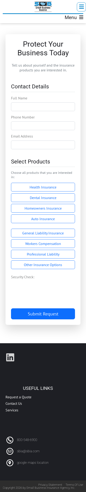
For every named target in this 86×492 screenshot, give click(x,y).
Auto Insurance (43, 218)
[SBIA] (43, 6)
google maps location (33, 463)
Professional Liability (43, 254)
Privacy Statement (50, 484)
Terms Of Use (74, 484)
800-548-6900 (27, 440)
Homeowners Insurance (43, 208)
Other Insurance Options (43, 264)
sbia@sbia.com (28, 451)
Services (12, 410)
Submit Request (43, 314)
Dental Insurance (43, 197)
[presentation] (46, 288)
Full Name (19, 98)
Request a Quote (18, 397)
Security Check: (22, 277)
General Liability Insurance (43, 233)
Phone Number (23, 117)
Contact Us (14, 403)
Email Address (22, 136)
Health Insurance (43, 187)
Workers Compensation (43, 243)
